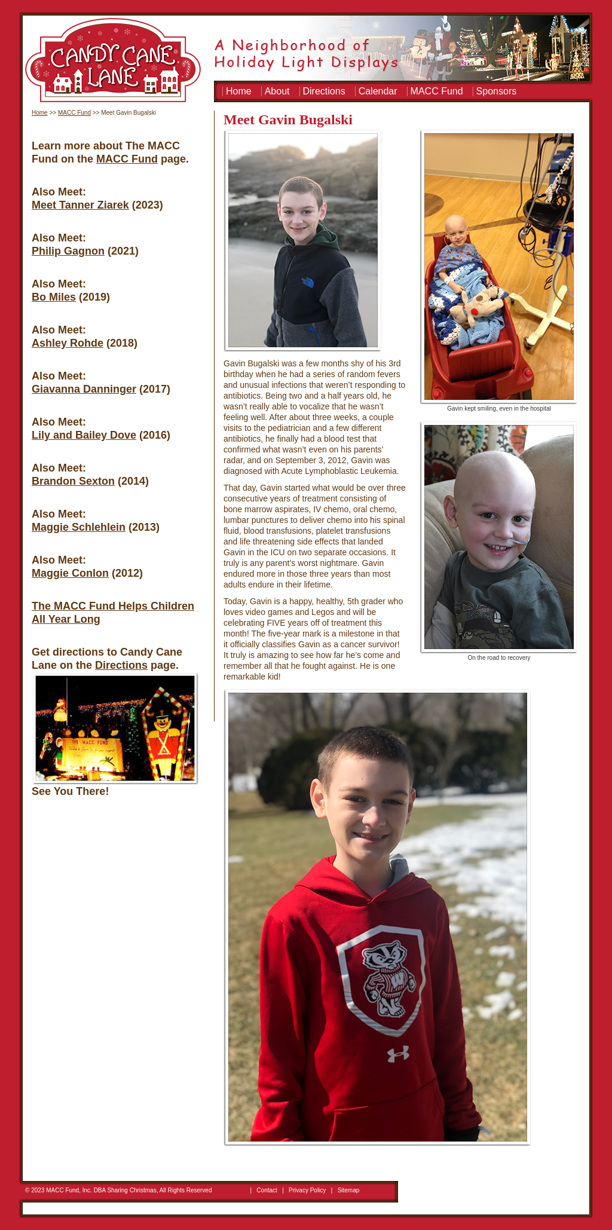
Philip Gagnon (68, 251)
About (277, 91)
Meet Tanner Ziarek (80, 205)
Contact (266, 1190)
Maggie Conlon (70, 573)
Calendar (378, 91)
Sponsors (496, 91)
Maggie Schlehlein (79, 527)
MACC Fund (437, 91)
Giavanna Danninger (84, 389)
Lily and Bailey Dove (84, 435)
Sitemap (349, 1190)
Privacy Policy (307, 1190)
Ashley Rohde (67, 343)
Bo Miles (54, 297)
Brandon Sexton (73, 481)
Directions (324, 91)
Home (239, 91)
